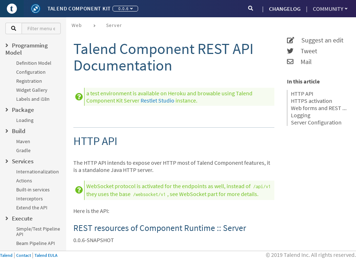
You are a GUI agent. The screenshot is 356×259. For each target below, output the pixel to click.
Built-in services (33, 189)
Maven (23, 141)
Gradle (23, 150)
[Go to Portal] (12, 8)
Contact (23, 255)
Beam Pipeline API (35, 243)
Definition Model (33, 63)
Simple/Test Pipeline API (38, 231)
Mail (299, 61)
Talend (6, 255)
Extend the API (31, 207)
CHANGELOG (285, 8)
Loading (24, 120)
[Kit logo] (35, 8)
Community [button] (330, 8)
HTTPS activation (311, 100)
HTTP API (302, 93)
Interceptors (29, 198)
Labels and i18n (33, 99)
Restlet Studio (157, 100)
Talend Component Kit (79, 8)
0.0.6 (125, 8)
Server (114, 25)
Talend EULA (46, 255)
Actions (24, 180)
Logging (300, 115)
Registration (29, 81)
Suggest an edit (315, 40)
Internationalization (37, 171)
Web (77, 25)
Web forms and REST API (319, 108)
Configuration (31, 72)
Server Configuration (316, 122)
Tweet (302, 51)
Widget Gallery (31, 90)
